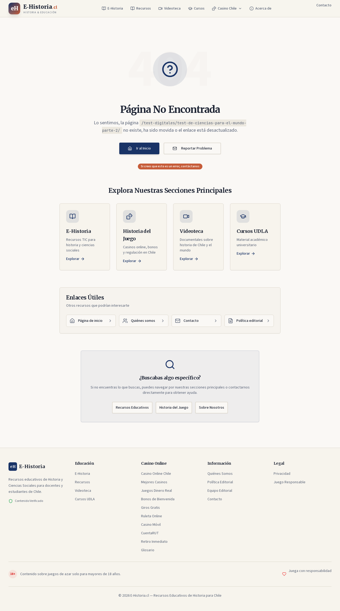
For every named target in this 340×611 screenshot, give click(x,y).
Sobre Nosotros (211, 407)
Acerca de (260, 8)
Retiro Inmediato (154, 541)
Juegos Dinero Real (156, 490)
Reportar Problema (192, 148)
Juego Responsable (289, 482)
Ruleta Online (151, 516)
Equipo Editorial (219, 490)
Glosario (147, 550)
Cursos (196, 8)
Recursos (140, 8)
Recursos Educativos (132, 407)
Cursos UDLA (85, 499)
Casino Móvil (151, 524)
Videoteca (169, 8)
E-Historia (112, 8)
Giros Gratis (150, 507)
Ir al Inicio (139, 148)
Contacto (324, 5)
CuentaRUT (150, 533)
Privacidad (282, 473)
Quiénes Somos (220, 473)
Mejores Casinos (154, 482)
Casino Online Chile (156, 473)
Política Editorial (220, 482)
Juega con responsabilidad (310, 571)
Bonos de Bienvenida (158, 499)
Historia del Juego (173, 407)
